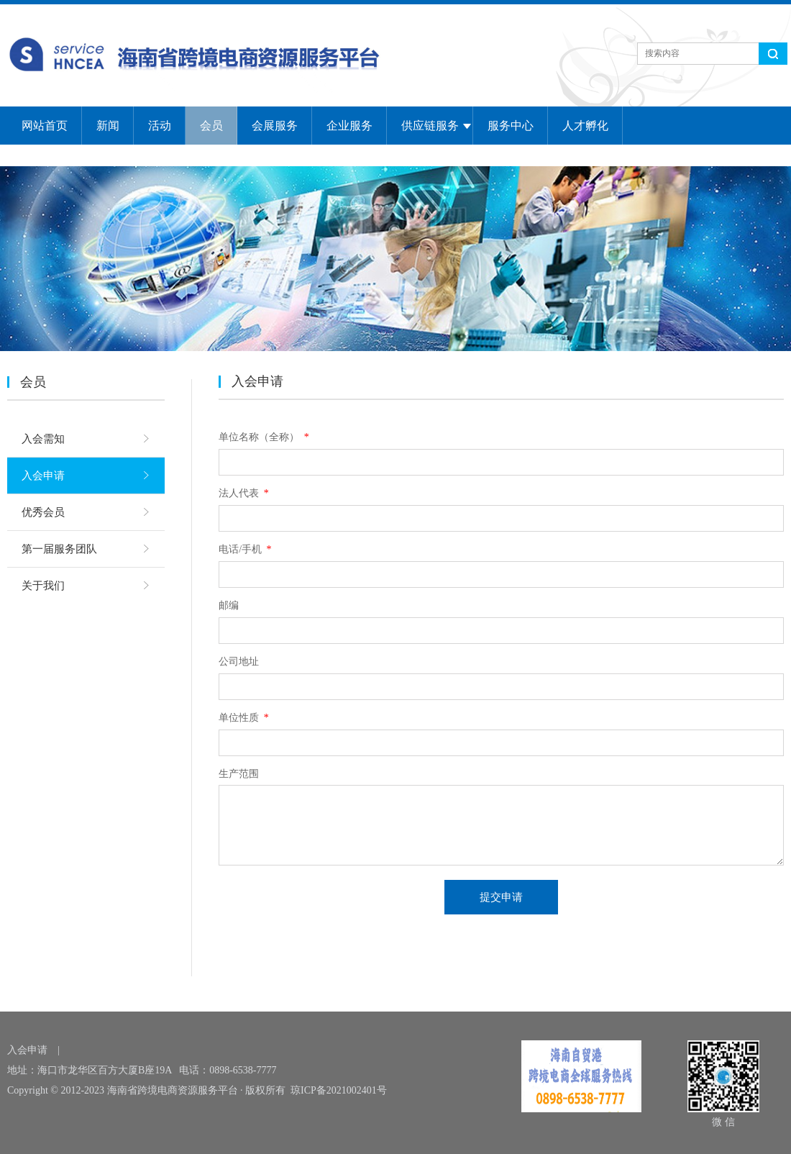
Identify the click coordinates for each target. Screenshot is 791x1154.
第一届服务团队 (59, 549)
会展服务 (275, 125)
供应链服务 (430, 125)
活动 (159, 125)
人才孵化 (585, 125)
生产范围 (239, 773)
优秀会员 (43, 512)
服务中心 (511, 125)
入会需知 (43, 439)
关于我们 (43, 585)
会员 (211, 125)
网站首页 (45, 125)
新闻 (107, 125)
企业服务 (349, 125)
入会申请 (43, 475)
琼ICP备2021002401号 (339, 1090)
